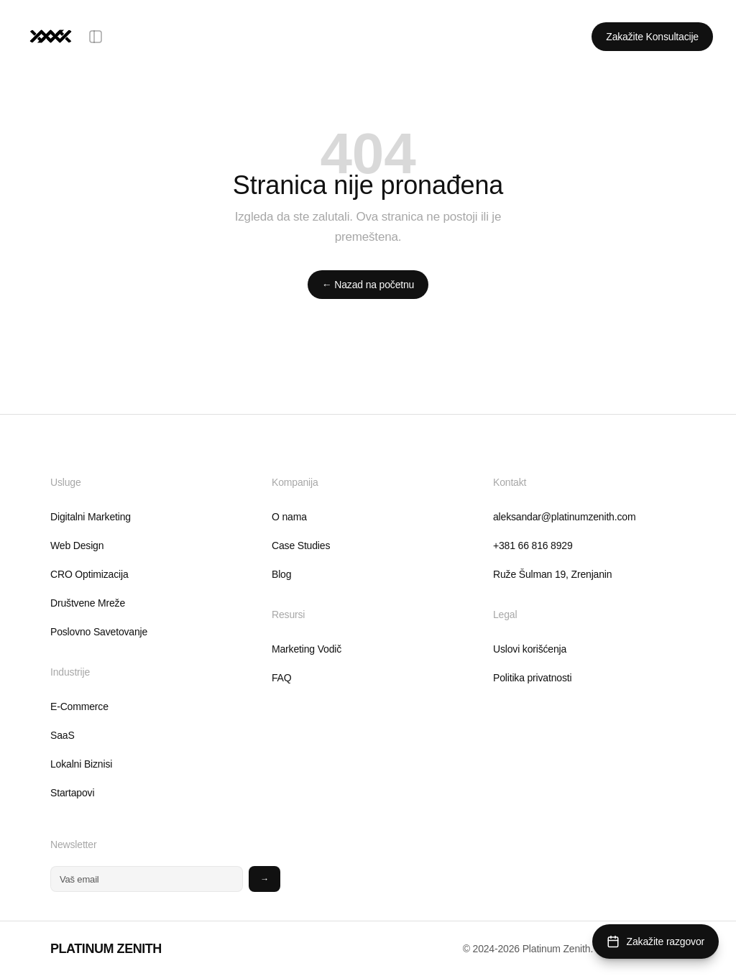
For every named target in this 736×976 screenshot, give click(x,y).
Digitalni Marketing (90, 516)
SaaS (62, 735)
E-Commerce (79, 706)
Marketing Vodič (306, 649)
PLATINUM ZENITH (106, 949)
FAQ (282, 677)
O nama (289, 516)
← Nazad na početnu (368, 284)
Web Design (77, 545)
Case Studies (301, 545)
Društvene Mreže (87, 603)
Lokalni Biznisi (81, 764)
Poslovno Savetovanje (98, 631)
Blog (281, 574)
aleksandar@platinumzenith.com (564, 516)
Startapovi (72, 792)
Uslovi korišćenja (529, 649)
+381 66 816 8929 (533, 545)
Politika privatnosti (532, 677)
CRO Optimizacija (89, 574)
